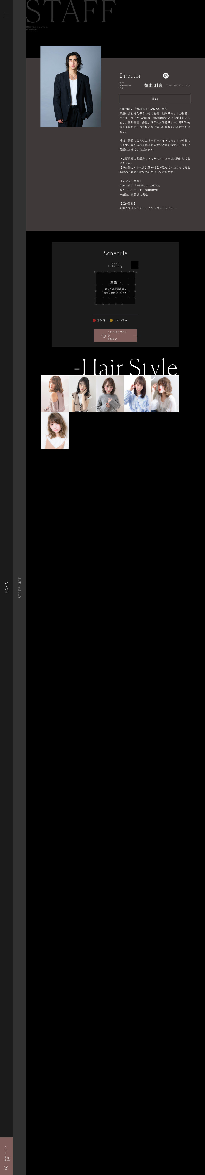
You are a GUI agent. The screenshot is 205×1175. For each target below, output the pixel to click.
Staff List (20, 587)
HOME (6, 587)
